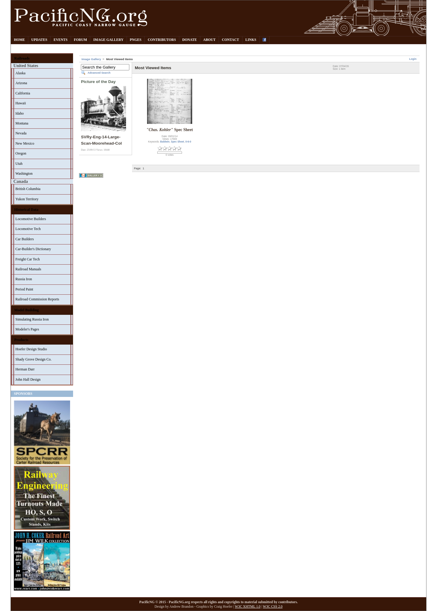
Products (21, 340)
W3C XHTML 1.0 (247, 607)
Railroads (21, 58)
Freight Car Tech (27, 259)
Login (413, 58)
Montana (21, 123)
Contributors (162, 40)
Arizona (21, 83)
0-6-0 (188, 141)
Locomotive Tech (28, 229)
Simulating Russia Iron (32, 319)
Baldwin (165, 141)
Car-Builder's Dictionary (33, 249)
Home (19, 40)
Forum (80, 40)
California (22, 93)
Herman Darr (25, 369)
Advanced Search (99, 72)
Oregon (20, 153)
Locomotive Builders (30, 219)
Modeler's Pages (27, 329)
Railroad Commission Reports (37, 299)
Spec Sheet (177, 141)
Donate (189, 40)
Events (60, 40)
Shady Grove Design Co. (33, 359)
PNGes (136, 40)
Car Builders (24, 239)
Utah (18, 163)
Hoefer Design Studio (31, 349)
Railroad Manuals (28, 269)
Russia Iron (23, 279)
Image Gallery (108, 40)
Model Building (26, 310)
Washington (23, 173)
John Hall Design (27, 379)
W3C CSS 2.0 (272, 607)
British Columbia (27, 189)
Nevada (20, 133)
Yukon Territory (26, 199)
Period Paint (24, 289)
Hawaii (20, 103)
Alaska (20, 73)
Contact (230, 40)
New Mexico (24, 143)
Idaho (19, 113)
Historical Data (26, 209)
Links (250, 40)
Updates (39, 40)
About (209, 40)
